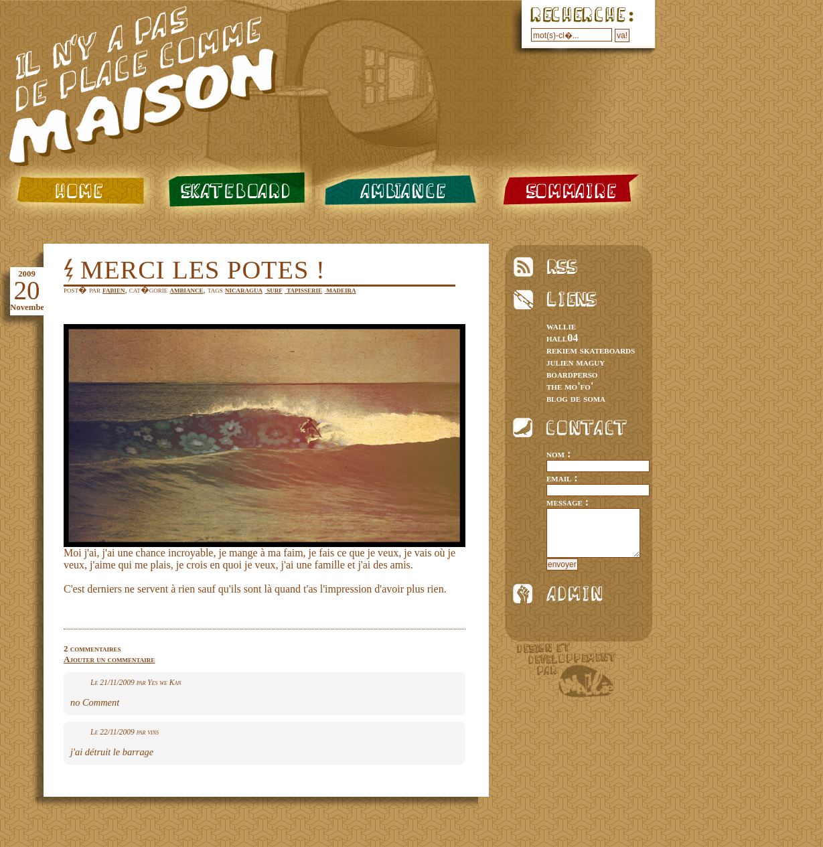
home (78, 190)
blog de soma (575, 398)
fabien (113, 290)
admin (563, 593)
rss (563, 267)
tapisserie (303, 290)
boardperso (571, 374)
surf (274, 290)
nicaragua (244, 290)
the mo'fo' (569, 386)
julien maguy (575, 362)
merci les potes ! (202, 270)
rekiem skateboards (590, 350)
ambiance (402, 190)
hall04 (562, 337)
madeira (340, 290)
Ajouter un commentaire (109, 659)
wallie (561, 325)
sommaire (572, 190)
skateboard (234, 190)
